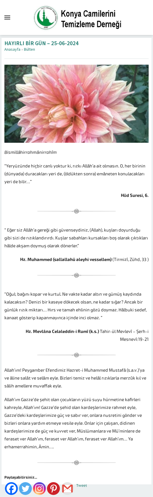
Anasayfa (12, 49)
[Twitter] (25, 488)
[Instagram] (39, 488)
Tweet (81, 485)
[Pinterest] (53, 488)
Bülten (29, 49)
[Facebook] (11, 488)
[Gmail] (67, 488)
